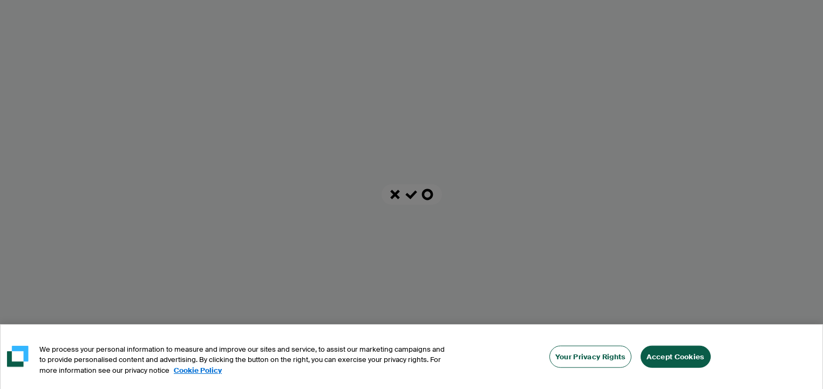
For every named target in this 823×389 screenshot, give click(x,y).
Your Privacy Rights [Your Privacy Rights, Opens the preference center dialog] (590, 358)
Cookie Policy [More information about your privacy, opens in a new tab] (198, 372)
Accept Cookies (675, 358)
